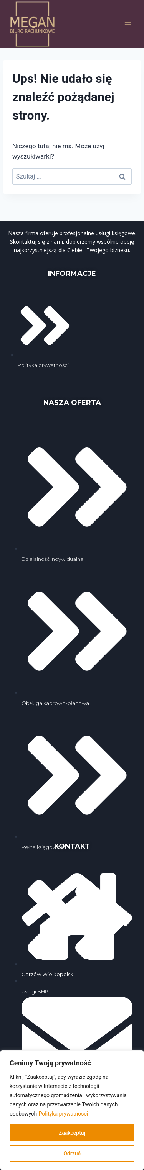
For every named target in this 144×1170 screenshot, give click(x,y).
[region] (72, 1110)
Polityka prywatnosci (63, 1114)
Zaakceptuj (72, 1133)
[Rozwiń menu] (128, 24)
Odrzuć (72, 1153)
